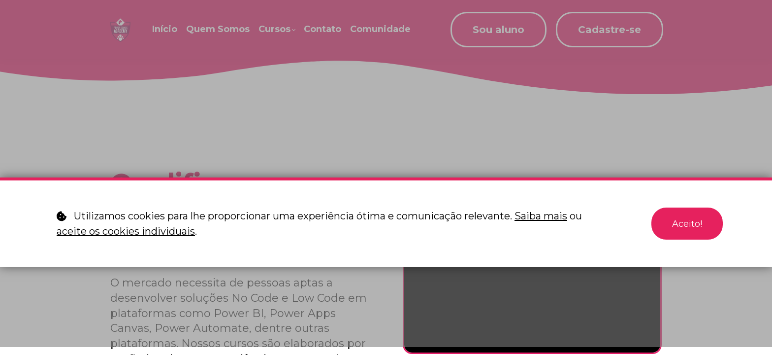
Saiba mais (541, 216)
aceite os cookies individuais (126, 231)
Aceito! (685, 224)
